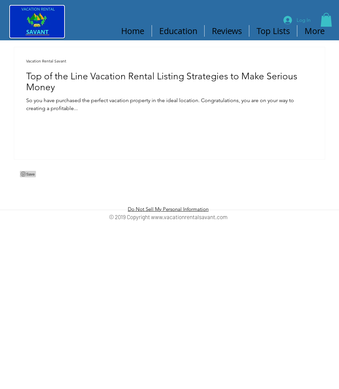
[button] (326, 20)
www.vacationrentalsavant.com (189, 217)
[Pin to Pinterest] (87, 30)
